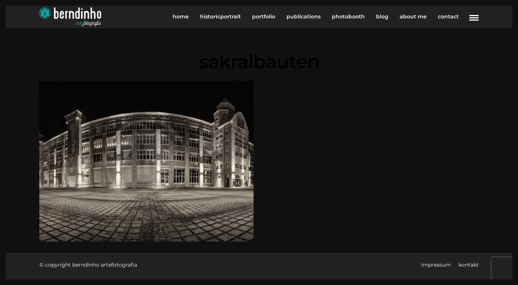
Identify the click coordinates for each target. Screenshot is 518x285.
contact (448, 16)
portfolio (263, 16)
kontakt (468, 264)
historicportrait (220, 16)
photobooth (348, 16)
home (181, 16)
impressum (436, 264)
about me (413, 16)
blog (382, 16)
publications (304, 16)
